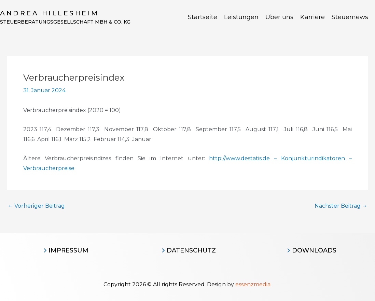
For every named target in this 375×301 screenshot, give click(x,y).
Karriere (312, 17)
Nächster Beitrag (341, 206)
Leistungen (241, 17)
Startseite (202, 17)
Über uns (279, 17)
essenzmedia (252, 284)
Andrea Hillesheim (49, 13)
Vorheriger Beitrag (36, 206)
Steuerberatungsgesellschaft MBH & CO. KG (65, 22)
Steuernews (350, 17)
